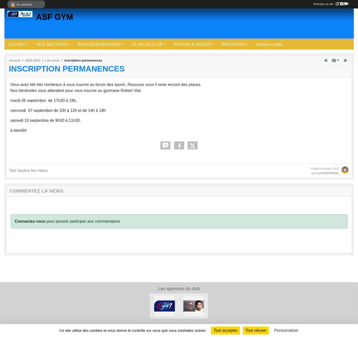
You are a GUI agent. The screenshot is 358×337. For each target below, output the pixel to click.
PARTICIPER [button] (233, 44)
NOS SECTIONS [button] (52, 44)
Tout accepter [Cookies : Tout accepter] (226, 330)
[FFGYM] (164, 306)
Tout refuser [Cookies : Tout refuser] (255, 330)
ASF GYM (54, 16)
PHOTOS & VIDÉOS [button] (191, 44)
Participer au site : (330, 4)
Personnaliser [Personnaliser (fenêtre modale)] (286, 330)
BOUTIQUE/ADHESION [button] (99, 44)
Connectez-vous (30, 221)
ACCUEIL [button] (17, 44)
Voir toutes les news (28, 170)
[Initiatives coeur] (193, 306)
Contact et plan (269, 44)
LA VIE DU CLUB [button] (147, 44)
